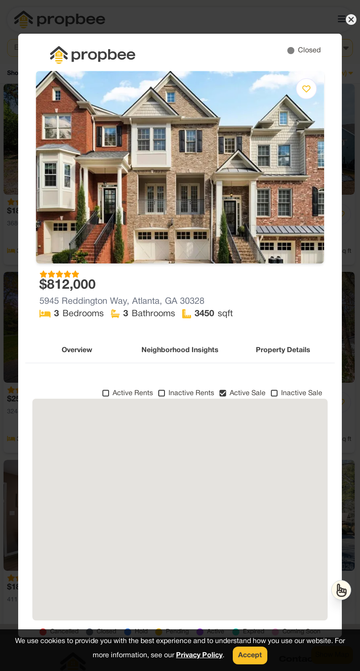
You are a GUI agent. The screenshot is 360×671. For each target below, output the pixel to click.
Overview (77, 350)
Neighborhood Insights (180, 350)
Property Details (283, 350)
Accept (250, 655)
